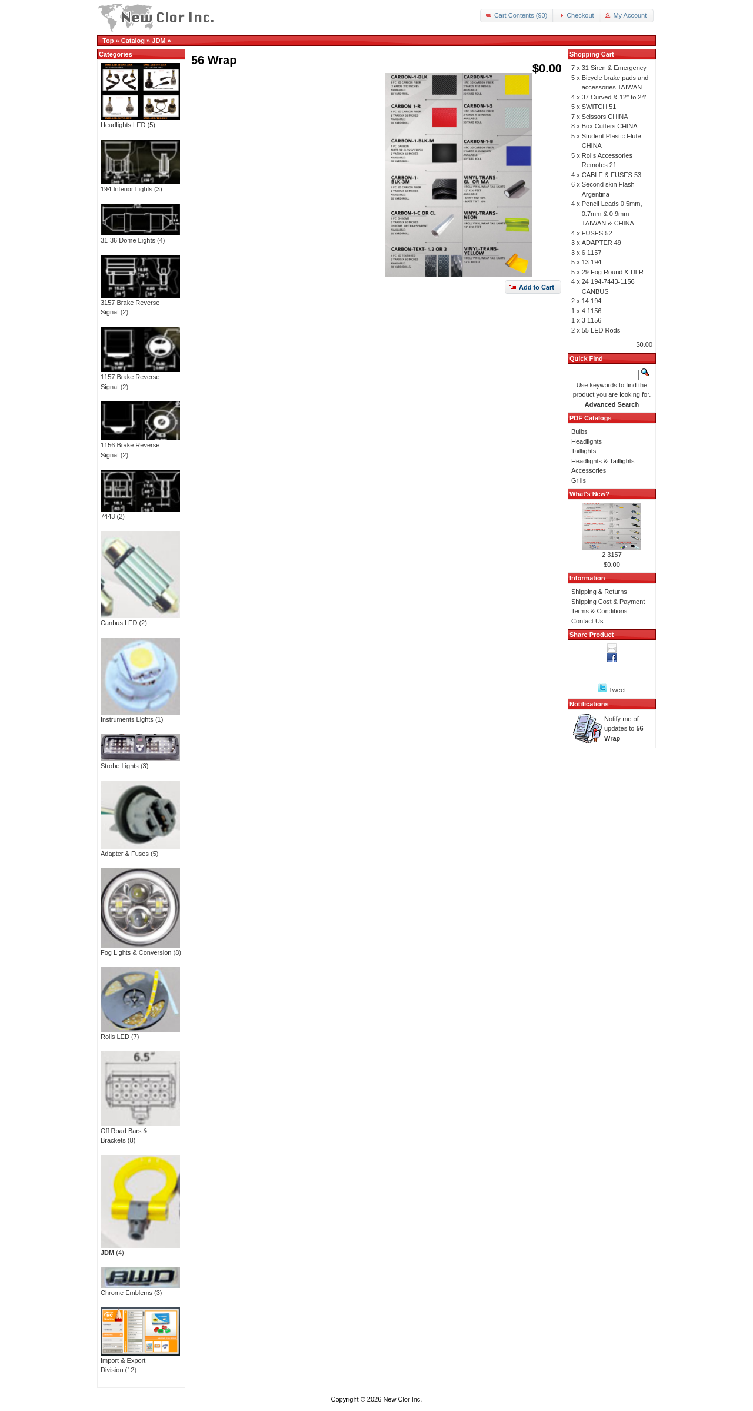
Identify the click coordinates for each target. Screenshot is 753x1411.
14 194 (592, 300)
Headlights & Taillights (602, 460)
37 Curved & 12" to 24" (615, 97)
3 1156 (592, 320)
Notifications (589, 704)
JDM (158, 40)
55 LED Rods (601, 330)
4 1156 (592, 310)
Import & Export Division (140, 1362)
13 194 (592, 261)
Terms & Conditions (599, 611)
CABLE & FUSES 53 (612, 174)
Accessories (588, 470)
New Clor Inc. (402, 1399)
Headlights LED (140, 121)
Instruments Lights (140, 716)
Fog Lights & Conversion (140, 949)
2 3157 (612, 554)
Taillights (583, 450)
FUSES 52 (597, 233)
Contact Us (587, 621)
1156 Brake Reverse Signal (140, 446)
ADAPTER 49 (601, 242)
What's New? (589, 493)
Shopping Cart (591, 54)
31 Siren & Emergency (614, 67)
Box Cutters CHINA (610, 126)
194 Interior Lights (140, 185)
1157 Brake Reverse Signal (140, 378)
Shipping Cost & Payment (608, 601)
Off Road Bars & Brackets (140, 1132)
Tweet (617, 689)
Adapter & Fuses (140, 850)
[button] (517, 15)
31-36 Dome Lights (140, 237)
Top (108, 40)
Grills (578, 480)
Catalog (133, 40)
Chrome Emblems (140, 1289)
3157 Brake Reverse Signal (140, 304)
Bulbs (579, 431)
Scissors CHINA (605, 116)
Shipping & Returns (599, 591)
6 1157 (592, 252)
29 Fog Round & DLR (613, 271)
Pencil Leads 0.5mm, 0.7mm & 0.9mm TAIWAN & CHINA (612, 213)
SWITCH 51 (599, 106)
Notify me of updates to (624, 728)
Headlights (586, 441)
